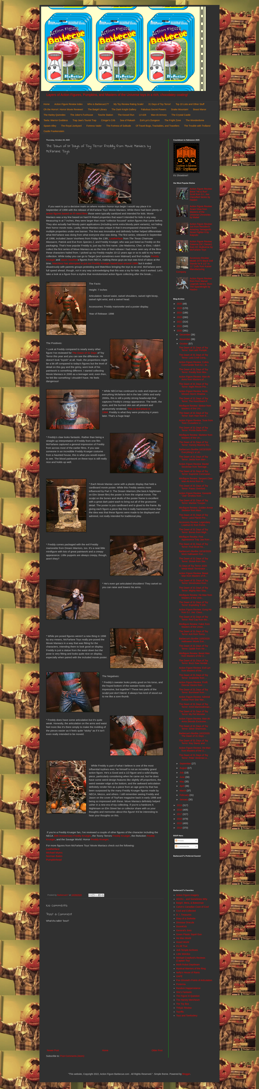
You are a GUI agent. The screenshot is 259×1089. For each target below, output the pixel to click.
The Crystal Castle (180, 115)
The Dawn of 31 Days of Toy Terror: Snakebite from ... (193, 676)
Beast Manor (199, 109)
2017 (180, 814)
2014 (180, 827)
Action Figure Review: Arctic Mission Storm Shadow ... (193, 392)
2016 (180, 818)
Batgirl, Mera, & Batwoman (190, 903)
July (182, 772)
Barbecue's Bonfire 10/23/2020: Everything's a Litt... (195, 451)
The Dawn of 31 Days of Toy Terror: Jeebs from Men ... (193, 458)
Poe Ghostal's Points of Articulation (194, 980)
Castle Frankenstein (54, 131)
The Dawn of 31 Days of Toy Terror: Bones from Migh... (193, 531)
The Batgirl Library (97, 109)
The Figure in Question (188, 996)
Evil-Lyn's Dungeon (150, 120)
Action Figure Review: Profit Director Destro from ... (193, 683)
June (182, 777)
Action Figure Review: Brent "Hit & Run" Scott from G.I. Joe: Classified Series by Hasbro (201, 194)
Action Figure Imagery (187, 895)
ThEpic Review (184, 1007)
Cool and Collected (186, 910)
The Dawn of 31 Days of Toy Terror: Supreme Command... (195, 472)
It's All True (181, 946)
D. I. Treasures (183, 914)
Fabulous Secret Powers (153, 109)
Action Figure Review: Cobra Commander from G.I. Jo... (194, 363)
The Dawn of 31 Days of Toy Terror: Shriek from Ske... (193, 560)
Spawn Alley (50, 125)
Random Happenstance (188, 988)
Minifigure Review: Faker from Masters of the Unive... (194, 625)
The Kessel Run (126, 115)
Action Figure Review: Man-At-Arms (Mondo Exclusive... (194, 720)
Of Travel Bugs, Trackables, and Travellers (157, 125)
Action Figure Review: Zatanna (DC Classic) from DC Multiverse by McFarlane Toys (201, 245)
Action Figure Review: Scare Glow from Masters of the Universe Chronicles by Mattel (201, 212)
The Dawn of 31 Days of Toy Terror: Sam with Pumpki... (194, 349)
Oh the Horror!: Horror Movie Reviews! (63, 109)
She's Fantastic (184, 992)
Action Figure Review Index (68, 104)
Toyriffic (180, 1011)
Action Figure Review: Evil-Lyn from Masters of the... (194, 669)
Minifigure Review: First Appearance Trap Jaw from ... (195, 538)
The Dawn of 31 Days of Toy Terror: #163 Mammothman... (195, 705)
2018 (180, 809)
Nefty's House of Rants (188, 972)
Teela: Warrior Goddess (56, 120)
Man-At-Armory (159, 115)
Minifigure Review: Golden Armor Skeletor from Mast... (196, 509)
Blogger (186, 1074)
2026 (180, 303)
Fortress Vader (94, 125)
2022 (180, 321)
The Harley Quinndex (54, 115)
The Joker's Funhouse (81, 115)
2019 (180, 805)
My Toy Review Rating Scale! (129, 104)
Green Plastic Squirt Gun (189, 934)
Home (46, 104)
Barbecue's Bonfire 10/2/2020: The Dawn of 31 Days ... (194, 734)
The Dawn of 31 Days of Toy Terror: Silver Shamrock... (193, 727)
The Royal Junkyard (71, 125)
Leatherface (116, 238)
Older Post (157, 1050)
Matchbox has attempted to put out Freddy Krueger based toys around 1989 (95, 263)
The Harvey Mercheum (188, 1000)
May (182, 781)
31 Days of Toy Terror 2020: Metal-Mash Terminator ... (193, 567)
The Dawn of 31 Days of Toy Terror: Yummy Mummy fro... (195, 443)
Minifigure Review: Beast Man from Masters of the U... (194, 654)
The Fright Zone (173, 120)
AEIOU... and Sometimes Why (191, 899)
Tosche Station (105, 115)
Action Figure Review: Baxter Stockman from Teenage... (194, 465)
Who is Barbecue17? (98, 104)
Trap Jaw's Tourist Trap (84, 120)
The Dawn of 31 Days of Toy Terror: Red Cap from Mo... (194, 618)
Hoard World (182, 942)
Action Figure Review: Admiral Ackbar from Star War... (194, 698)
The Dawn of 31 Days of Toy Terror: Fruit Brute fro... (193, 545)
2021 (180, 326)
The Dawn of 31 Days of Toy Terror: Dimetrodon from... (193, 582)
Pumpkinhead (54, 859)
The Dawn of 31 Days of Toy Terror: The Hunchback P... (194, 400)
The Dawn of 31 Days (84, 352)
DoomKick (181, 926)
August (183, 768)
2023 (180, 317)
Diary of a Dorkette (186, 918)
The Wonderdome (195, 120)
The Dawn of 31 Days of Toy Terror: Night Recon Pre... (193, 385)
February (184, 795)
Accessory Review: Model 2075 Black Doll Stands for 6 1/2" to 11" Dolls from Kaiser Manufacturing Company (194, 265)
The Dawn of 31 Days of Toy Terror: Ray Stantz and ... (193, 742)
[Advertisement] (104, 1021)
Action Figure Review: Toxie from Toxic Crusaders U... (196, 422)
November (185, 339)
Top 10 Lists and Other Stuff (190, 104)
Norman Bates (54, 856)
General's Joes (184, 930)
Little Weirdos (183, 954)
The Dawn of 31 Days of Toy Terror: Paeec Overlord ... (193, 487)
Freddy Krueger (121, 835)
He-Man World (183, 938)
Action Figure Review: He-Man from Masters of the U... (194, 749)
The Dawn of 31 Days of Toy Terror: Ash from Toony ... (193, 632)
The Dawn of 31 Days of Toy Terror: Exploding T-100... (193, 603)
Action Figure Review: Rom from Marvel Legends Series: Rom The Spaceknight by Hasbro (201, 284)
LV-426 (142, 115)
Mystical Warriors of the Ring (191, 968)
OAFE (179, 976)
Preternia (181, 984)
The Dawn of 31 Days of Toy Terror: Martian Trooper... (193, 502)
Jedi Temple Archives (187, 950)
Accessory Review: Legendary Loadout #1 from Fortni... (194, 523)
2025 (180, 308)
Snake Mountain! (179, 109)
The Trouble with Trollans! (197, 125)
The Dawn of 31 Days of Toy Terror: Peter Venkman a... (193, 756)
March (183, 790)
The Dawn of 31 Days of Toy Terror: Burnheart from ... (193, 691)
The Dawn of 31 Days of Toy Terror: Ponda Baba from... (194, 429)
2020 (180, 330)
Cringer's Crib (108, 120)
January (184, 799)
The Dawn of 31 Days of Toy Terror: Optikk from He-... (193, 647)
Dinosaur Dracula (185, 922)
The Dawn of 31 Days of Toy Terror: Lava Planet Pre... (193, 516)
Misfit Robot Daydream (188, 964)
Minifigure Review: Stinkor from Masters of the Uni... (195, 407)
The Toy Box (182, 1004)
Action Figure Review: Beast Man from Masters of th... (193, 574)
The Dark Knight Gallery (123, 109)
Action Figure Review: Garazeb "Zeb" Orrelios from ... (195, 494)
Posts (179, 840)
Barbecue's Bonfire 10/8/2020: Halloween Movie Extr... (194, 640)
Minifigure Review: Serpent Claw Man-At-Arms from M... (195, 480)
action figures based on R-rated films (67, 213)
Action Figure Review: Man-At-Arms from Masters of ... (194, 378)
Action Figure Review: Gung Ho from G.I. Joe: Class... (195, 611)
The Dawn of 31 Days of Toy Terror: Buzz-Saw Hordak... (194, 662)
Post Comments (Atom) (72, 1056)
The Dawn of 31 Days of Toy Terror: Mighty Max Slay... (193, 589)
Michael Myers (54, 852)
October (184, 343)
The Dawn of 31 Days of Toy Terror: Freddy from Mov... (193, 371)
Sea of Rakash (127, 120)
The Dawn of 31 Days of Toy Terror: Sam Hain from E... (193, 414)
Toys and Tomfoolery (186, 1015)
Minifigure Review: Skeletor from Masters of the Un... (195, 436)
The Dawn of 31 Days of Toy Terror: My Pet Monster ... (193, 712)
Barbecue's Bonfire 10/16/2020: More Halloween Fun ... (195, 552)
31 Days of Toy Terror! (159, 104)
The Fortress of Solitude (118, 125)
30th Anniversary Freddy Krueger (72, 835)
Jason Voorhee (69, 259)
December (185, 334)
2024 (180, 312)
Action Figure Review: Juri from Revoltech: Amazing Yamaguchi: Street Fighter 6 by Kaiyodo (201, 229)
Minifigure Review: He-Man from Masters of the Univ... (195, 596)
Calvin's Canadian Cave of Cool (192, 906)
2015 (180, 823)
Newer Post (53, 1050)
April (182, 786)
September (185, 763)
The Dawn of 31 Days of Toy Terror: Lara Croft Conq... (193, 356)
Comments (182, 846)
